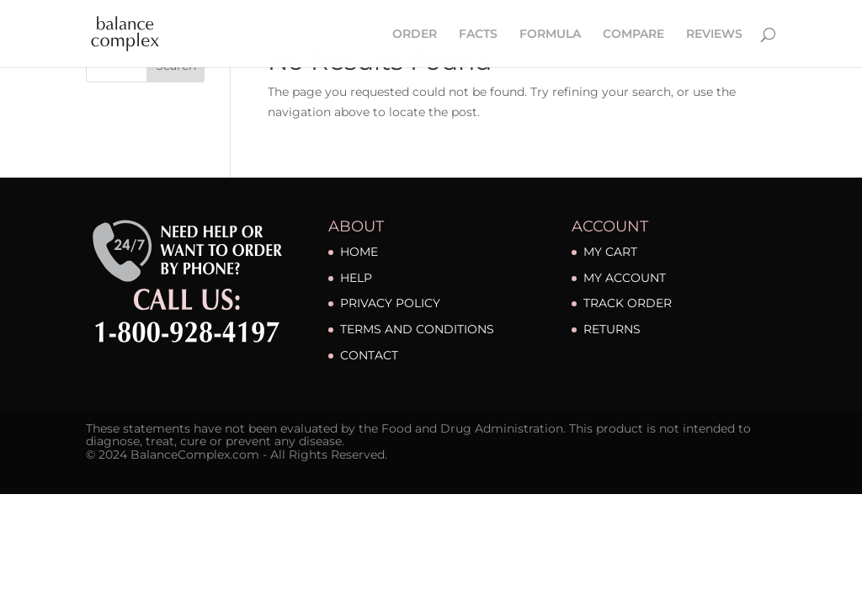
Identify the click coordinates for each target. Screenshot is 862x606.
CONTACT (369, 355)
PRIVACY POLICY (390, 303)
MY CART (610, 251)
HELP (356, 277)
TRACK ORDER (627, 303)
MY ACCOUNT (624, 277)
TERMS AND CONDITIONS (417, 329)
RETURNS (612, 329)
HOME (359, 251)
